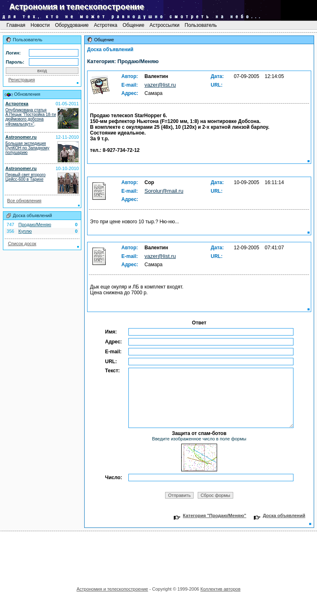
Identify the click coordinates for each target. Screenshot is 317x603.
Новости (40, 25)
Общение (133, 25)
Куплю (25, 231)
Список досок (22, 243)
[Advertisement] (158, 556)
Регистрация (21, 79)
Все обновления (24, 200)
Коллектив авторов (220, 588)
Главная (15, 25)
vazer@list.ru (160, 85)
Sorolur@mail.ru (163, 191)
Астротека (105, 25)
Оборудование (72, 25)
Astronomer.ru (21, 137)
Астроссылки (164, 25)
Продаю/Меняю (35, 224)
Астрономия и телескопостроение (112, 588)
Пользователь (200, 25)
